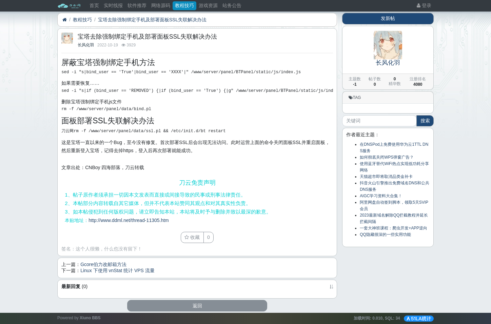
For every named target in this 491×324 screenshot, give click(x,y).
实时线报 (113, 5)
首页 (94, 5)
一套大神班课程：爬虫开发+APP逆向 (393, 228)
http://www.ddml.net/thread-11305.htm (129, 220)
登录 (424, 5)
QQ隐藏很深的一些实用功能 (385, 234)
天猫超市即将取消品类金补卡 (386, 176)
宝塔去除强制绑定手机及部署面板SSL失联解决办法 (152, 19)
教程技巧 (184, 5)
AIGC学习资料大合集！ (381, 196)
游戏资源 (208, 5)
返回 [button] (197, 305)
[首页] (64, 20)
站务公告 (231, 5)
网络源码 (160, 5)
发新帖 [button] (388, 18)
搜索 (425, 120)
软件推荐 (136, 5)
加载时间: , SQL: (377, 318)
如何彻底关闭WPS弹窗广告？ (387, 157)
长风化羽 (86, 45)
